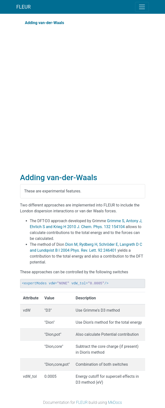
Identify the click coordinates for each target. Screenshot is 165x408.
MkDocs (115, 402)
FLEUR (23, 7)
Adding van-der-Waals (44, 22)
